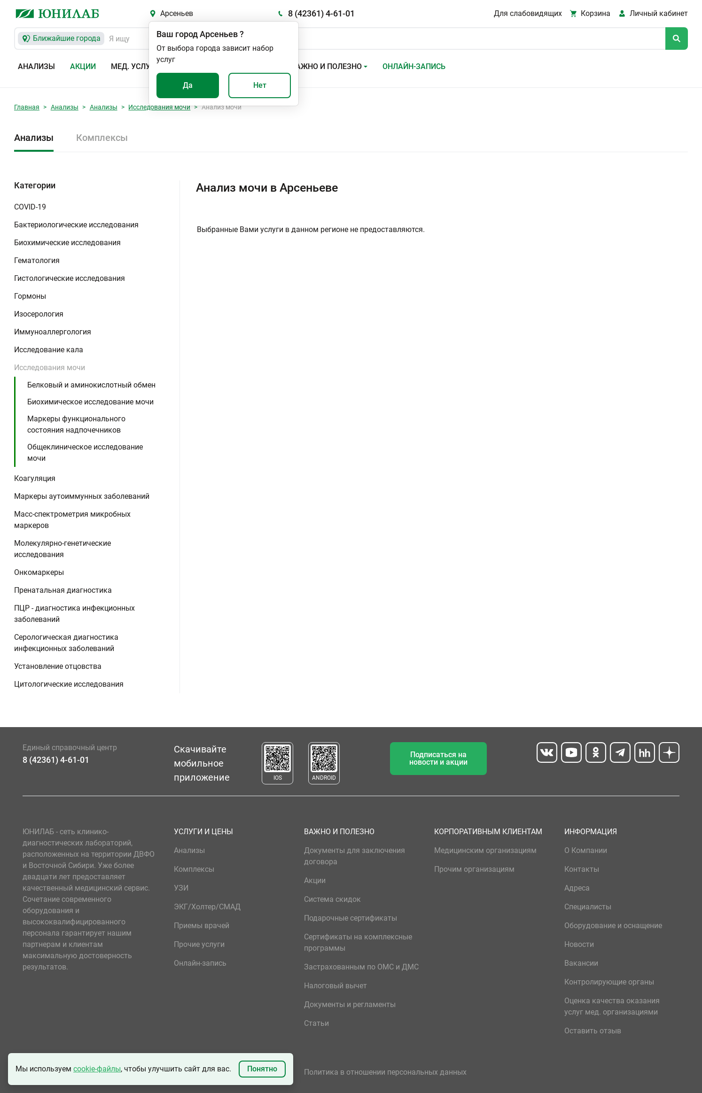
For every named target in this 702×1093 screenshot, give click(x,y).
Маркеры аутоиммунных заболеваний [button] (81, 496)
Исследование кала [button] (48, 349)
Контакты (581, 869)
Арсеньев (176, 13)
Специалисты (587, 906)
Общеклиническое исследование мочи (85, 452)
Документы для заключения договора (354, 856)
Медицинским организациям (485, 850)
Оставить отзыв (592, 1030)
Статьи (316, 1023)
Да (188, 85)
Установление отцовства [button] (57, 666)
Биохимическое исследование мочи (90, 401)
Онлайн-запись (413, 66)
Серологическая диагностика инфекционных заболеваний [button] (66, 643)
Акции (83, 66)
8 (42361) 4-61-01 (321, 13)
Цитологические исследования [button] (69, 684)
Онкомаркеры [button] (39, 572)
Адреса (577, 888)
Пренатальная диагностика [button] (63, 590)
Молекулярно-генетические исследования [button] (62, 549)
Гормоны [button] (30, 296)
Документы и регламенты (350, 1004)
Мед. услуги (135, 66)
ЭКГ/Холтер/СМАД (207, 906)
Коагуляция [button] (34, 478)
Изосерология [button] (38, 314)
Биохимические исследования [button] (67, 242)
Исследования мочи (159, 107)
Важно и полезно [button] (326, 66)
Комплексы (102, 137)
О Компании (585, 850)
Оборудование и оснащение (613, 925)
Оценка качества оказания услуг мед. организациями (612, 1006)
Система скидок (332, 899)
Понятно (262, 1068)
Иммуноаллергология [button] (52, 331)
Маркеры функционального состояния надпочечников (76, 424)
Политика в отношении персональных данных (385, 1072)
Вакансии (581, 963)
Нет (259, 85)
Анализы (36, 66)
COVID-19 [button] (30, 206)
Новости (579, 944)
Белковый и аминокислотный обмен (91, 384)
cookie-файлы (97, 1068)
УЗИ (181, 888)
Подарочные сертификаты (350, 918)
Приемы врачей (201, 925)
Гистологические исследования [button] (69, 278)
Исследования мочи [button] (49, 367)
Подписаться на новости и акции (438, 758)
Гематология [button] (37, 260)
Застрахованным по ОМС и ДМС (361, 966)
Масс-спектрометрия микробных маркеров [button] (72, 520)
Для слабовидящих (528, 13)
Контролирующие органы (609, 981)
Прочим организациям (474, 869)
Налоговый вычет (335, 985)
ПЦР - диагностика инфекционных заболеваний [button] (74, 614)
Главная (26, 107)
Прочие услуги (199, 944)
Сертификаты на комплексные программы (358, 942)
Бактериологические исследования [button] (76, 224)
